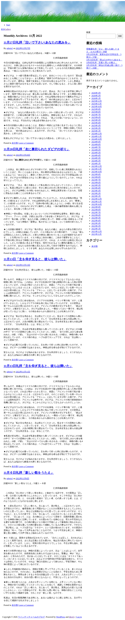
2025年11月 (96, 104)
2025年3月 (96, 125)
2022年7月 (96, 212)
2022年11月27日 (23, 48)
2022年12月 (96, 199)
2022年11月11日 (23, 372)
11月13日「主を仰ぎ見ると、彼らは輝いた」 (35, 259)
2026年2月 (96, 96)
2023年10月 (96, 172)
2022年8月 (96, 210)
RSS (3, 29)
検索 (88, 32)
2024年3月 (96, 158)
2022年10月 (96, 204)
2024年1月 (96, 164)
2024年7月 (96, 147)
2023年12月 (96, 166)
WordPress (60, 617)
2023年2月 (96, 193)
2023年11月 (96, 169)
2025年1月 (96, 131)
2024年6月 (96, 150)
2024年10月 (96, 139)
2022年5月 (96, 218)
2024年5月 (96, 153)
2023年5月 (96, 185)
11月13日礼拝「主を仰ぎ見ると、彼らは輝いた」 (38, 366)
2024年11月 (96, 136)
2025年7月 (96, 115)
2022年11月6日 (22, 478)
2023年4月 (96, 188)
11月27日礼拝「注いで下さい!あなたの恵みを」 (37, 42)
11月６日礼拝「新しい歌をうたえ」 (29, 472)
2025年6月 (96, 117)
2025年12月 (96, 101)
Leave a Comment (26, 143)
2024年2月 (96, 161)
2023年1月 (96, 196)
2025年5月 (96, 120)
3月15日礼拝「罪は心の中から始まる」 (104, 60)
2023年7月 (96, 180)
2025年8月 (96, 112)
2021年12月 (96, 231)
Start (8, 25)
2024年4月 (96, 155)
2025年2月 (96, 128)
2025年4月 (96, 123)
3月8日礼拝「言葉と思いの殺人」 (101, 62)
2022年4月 (96, 221)
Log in (79, 617)
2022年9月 (96, 207)
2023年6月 (96, 183)
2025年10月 (96, 106)
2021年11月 (96, 234)
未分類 (15, 143)
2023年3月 (96, 191)
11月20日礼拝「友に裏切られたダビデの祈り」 (37, 149)
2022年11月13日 (23, 265)
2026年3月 (96, 93)
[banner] (63, 11)
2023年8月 (96, 177)
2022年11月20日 (23, 155)
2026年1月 (96, 98)
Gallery (8, 29)
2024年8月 (96, 144)
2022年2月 (96, 226)
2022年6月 (96, 215)
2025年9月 (96, 109)
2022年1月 (96, 229)
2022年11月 (96, 202)
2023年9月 (96, 174)
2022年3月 (96, 223)
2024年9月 (96, 142)
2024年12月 (96, 134)
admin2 (10, 48)
